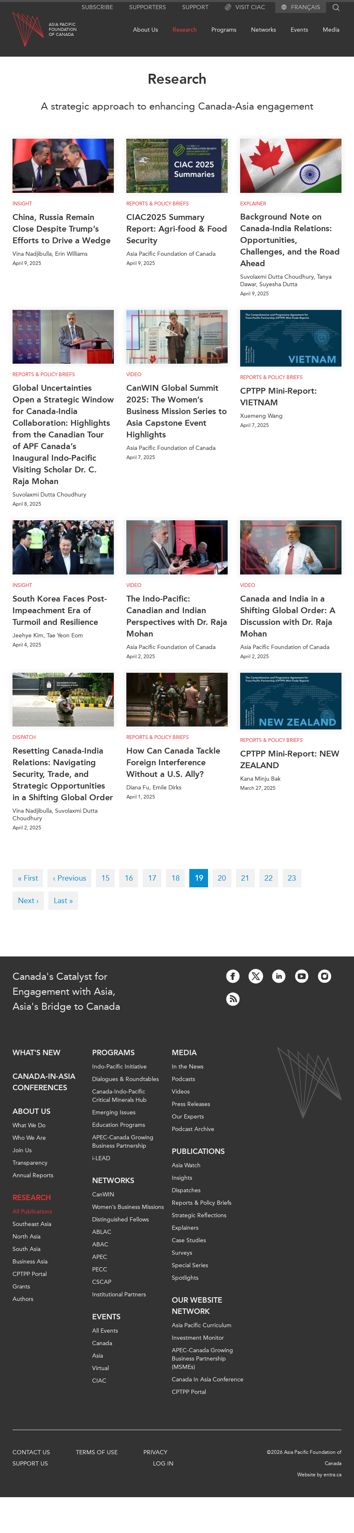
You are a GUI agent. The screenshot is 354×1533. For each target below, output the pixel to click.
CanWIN (103, 1194)
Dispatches (186, 1190)
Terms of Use (97, 1452)
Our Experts (188, 1116)
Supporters (147, 7)
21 (248, 878)
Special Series (190, 1265)
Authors (23, 1299)
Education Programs (118, 1125)
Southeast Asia (32, 1224)
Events (299, 29)
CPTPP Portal (30, 1274)
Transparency (30, 1162)
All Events (105, 1330)
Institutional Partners (119, 1294)
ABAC (100, 1244)
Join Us (22, 1150)
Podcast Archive (193, 1129)
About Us (145, 29)
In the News (187, 1066)
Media (331, 29)
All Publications (32, 1211)
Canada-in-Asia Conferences (44, 1082)
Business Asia (30, 1261)
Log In (163, 1463)
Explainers (185, 1227)
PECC (99, 1269)
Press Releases (191, 1104)
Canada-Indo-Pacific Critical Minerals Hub (119, 1096)
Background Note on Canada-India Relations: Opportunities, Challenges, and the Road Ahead (290, 240)
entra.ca (332, 1475)
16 (131, 878)
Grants (21, 1286)
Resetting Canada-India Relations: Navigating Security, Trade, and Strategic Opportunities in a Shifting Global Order (63, 774)
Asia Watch (186, 1165)
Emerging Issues (114, 1112)
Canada (102, 1343)
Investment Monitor (198, 1337)
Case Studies (189, 1240)
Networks (263, 29)
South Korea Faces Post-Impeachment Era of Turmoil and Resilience (60, 610)
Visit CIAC (245, 7)
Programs (223, 29)
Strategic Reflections (199, 1215)
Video (133, 374)
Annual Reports (33, 1175)
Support (195, 7)
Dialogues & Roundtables (125, 1079)
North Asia (26, 1236)
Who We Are (29, 1137)
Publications (198, 1151)
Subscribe (97, 7)
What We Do (29, 1125)
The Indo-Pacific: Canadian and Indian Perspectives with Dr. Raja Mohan (176, 616)
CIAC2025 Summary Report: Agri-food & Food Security (176, 228)
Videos (181, 1091)
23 (294, 878)
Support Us (30, 1463)
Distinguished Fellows (120, 1219)
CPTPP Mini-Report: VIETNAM (278, 396)
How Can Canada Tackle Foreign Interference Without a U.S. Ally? (173, 762)
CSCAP (101, 1282)
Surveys (182, 1252)
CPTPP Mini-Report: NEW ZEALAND (289, 759)
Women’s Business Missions (128, 1207)
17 (155, 878)
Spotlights (185, 1277)
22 (271, 878)
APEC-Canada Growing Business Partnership (122, 1141)
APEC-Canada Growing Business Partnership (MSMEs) (202, 1359)
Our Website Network (197, 1306)
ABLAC (101, 1232)
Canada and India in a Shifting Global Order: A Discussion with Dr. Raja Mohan (287, 616)
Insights (182, 1177)
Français (305, 7)
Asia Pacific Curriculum (201, 1325)
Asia (97, 1355)
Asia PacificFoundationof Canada (63, 29)
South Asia (26, 1249)
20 (224, 878)
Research (185, 29)
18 (178, 878)
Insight (22, 204)
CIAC (99, 1380)
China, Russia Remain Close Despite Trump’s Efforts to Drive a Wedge (61, 228)
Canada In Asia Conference (208, 1379)
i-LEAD (101, 1158)
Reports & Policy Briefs (157, 204)
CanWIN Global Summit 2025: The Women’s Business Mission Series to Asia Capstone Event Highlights (176, 411)
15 (108, 878)
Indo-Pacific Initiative (119, 1066)
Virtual (100, 1368)
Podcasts (183, 1079)
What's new (36, 1052)
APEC (99, 1257)
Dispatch (24, 737)
